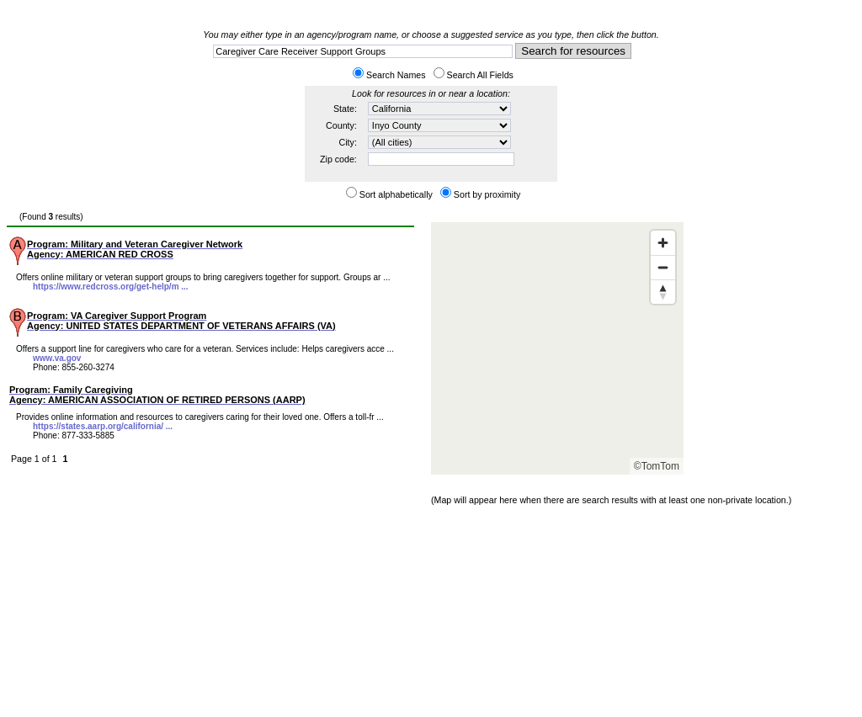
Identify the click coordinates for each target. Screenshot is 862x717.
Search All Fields (480, 75)
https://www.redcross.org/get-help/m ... (111, 286)
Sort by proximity (487, 194)
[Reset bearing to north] (663, 291)
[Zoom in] (663, 243)
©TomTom (656, 466)
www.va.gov (57, 358)
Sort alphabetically (396, 194)
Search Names (395, 75)
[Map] (557, 348)
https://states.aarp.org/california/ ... (103, 426)
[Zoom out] (663, 267)
